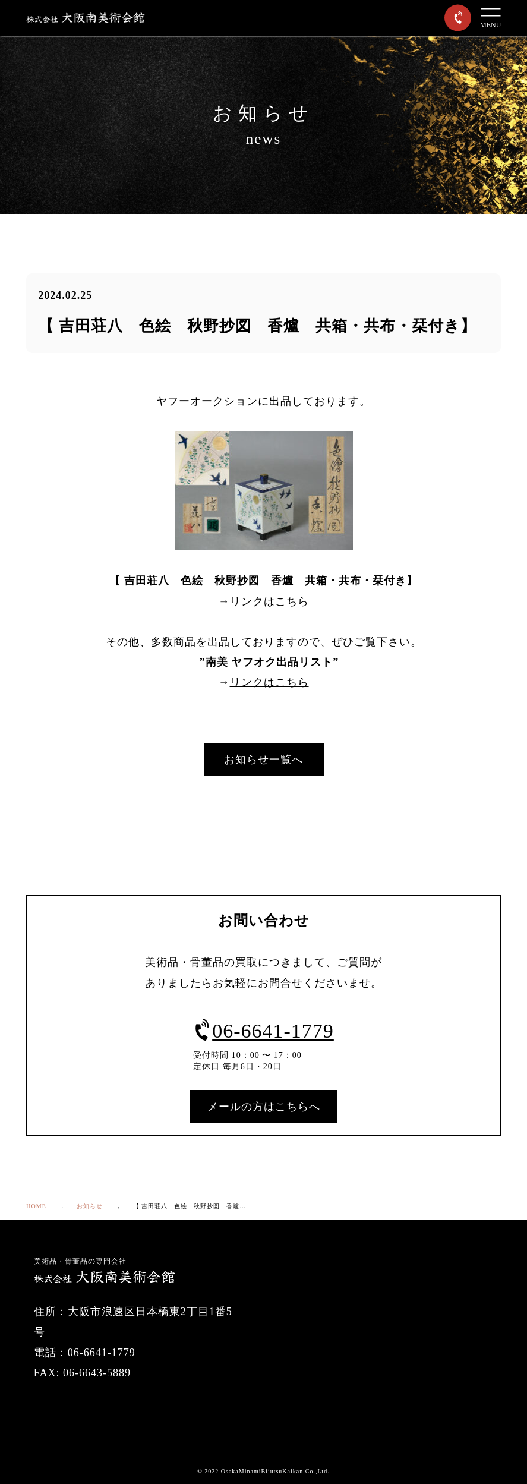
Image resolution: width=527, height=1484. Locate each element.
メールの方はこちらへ (263, 1107)
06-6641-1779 (263, 1031)
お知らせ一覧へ (263, 759)
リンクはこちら (269, 601)
